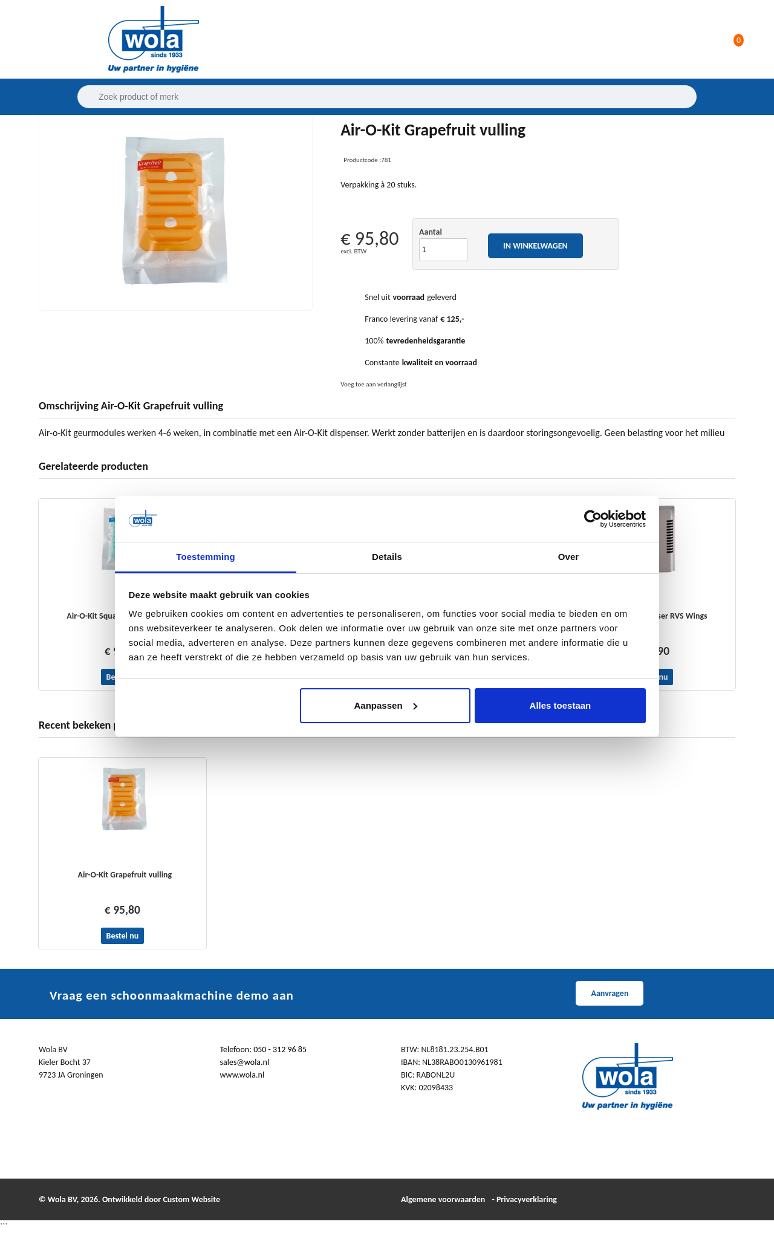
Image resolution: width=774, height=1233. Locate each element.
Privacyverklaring (526, 1199)
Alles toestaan (560, 705)
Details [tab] (387, 556)
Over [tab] (568, 556)
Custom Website (191, 1199)
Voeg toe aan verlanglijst (373, 384)
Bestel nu (122, 936)
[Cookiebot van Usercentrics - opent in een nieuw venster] (593, 519)
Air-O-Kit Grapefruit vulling (125, 875)
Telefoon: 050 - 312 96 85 (263, 1049)
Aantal (430, 232)
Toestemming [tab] (205, 556)
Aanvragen (609, 993)
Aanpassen (385, 705)
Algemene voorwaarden (443, 1199)
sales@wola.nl (245, 1062)
